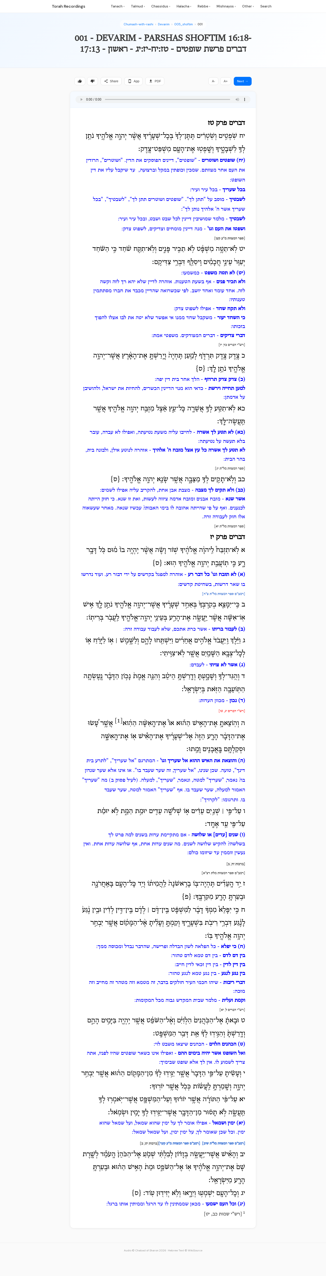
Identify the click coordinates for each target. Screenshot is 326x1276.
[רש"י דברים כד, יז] (232, 345)
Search (266, 6)
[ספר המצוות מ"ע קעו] (229, 238)
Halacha (184, 6)
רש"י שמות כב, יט (223, 1214)
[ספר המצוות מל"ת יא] (229, 526)
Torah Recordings (68, 6)
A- (213, 81)
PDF (155, 81)
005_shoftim (183, 24)
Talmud (138, 6)
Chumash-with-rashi (138, 24)
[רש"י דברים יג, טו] (232, 711)
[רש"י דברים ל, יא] (232, 1010)
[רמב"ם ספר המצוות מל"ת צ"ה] (223, 594)
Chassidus (160, 6)
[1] (119, 721)
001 (200, 24)
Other (248, 6)
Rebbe (204, 6)
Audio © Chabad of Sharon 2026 (145, 1250)
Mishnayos (226, 6)
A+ (226, 81)
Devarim (164, 24)
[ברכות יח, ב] (236, 864)
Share (111, 81)
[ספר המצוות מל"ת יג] (230, 468)
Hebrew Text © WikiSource (185, 1250)
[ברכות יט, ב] (149, 1143)
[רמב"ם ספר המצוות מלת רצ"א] (223, 873)
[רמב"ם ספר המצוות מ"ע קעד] (179, 1143)
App (133, 81)
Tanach (118, 6)
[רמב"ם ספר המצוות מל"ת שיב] (223, 1143)
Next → (242, 81)
